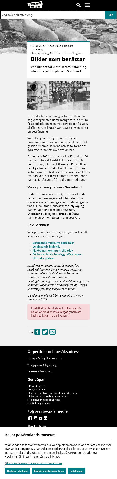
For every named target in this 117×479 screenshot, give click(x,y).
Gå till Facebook (30, 418)
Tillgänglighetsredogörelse (44, 399)
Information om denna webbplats (49, 396)
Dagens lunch (37, 389)
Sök (78, 5)
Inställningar (76, 471)
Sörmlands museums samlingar (53, 243)
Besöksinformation (40, 371)
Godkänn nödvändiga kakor (49, 471)
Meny (87, 5)
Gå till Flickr (45, 418)
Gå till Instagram (35, 418)
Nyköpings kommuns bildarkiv (53, 250)
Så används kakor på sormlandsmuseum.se (33, 463)
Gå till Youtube (40, 418)
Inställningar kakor (39, 403)
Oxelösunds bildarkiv (46, 247)
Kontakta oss (37, 386)
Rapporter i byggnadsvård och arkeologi (53, 393)
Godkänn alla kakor (17, 471)
